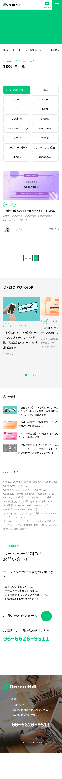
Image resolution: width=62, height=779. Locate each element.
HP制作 (19, 493)
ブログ (45, 138)
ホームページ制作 (17, 147)
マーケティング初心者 (44, 521)
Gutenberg (8, 493)
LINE (45, 99)
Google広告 (41, 489)
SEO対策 (17, 118)
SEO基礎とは (10, 501)
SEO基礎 (47, 497)
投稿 (42, 525)
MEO (45, 109)
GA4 (16, 99)
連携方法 (24, 529)
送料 (16, 529)
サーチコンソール (12, 517)
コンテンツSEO (49, 513)
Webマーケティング (37, 505)
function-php (30, 481)
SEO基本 (36, 497)
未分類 (17, 157)
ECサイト (18, 481)
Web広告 (8, 509)
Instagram (30, 493)
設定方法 (8, 529)
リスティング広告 (45, 147)
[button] (26, 375)
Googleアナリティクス (15, 485)
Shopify (45, 118)
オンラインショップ (13, 513)
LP (16, 109)
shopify (42, 501)
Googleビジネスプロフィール (18, 489)
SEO (27, 497)
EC (9, 481)
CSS (45, 89)
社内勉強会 (45, 157)
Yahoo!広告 (32, 509)
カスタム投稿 (32, 513)
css (5, 481)
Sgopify (33, 501)
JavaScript (41, 493)
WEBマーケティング (16, 128)
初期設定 (27, 525)
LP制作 (20, 497)
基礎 (36, 525)
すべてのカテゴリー (17, 89)
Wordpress (45, 128)
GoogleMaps (50, 481)
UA (23, 505)
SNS (49, 501)
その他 (17, 138)
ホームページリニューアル (17, 521)
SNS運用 (8, 505)
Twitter (17, 505)
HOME (6, 50)
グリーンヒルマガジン (29, 50)
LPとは (11, 497)
